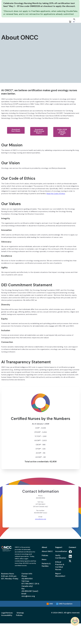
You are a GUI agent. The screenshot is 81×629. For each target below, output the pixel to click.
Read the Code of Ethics (56, 193)
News (44, 559)
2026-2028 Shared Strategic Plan (62, 132)
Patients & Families (46, 564)
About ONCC (47, 551)
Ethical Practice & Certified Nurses (59, 566)
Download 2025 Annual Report (39, 131)
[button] (74, 20)
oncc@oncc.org (40, 519)
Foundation (65, 604)
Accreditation (60, 551)
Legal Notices (7, 613)
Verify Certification (60, 556)
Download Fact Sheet (15, 130)
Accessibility (6, 615)
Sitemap (20, 613)
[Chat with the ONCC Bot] (75, 621)
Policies (45, 555)
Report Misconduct (60, 574)
